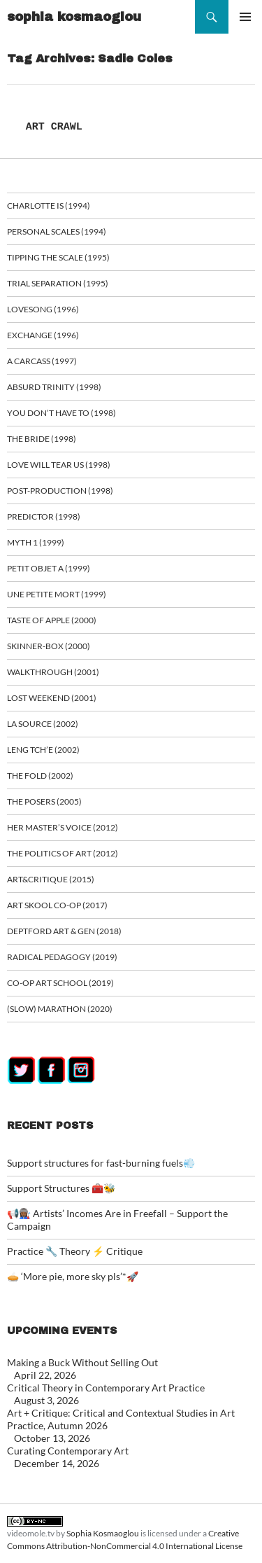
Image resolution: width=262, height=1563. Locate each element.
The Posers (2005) (44, 801)
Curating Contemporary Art (68, 1451)
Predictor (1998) (43, 516)
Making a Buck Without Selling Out (82, 1362)
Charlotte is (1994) (48, 205)
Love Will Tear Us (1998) (58, 464)
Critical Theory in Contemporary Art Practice (106, 1388)
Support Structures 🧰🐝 (61, 1188)
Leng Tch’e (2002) (43, 749)
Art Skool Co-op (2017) (57, 905)
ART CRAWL (54, 127)
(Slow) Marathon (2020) (59, 1008)
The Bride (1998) (41, 438)
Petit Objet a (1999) (48, 568)
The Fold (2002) (40, 775)
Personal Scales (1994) (56, 231)
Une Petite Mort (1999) (56, 594)
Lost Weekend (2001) (51, 698)
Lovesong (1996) (43, 309)
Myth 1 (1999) (35, 542)
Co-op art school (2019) (60, 983)
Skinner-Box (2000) (48, 646)
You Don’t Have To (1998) (61, 413)
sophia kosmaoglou (74, 17)
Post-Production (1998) (60, 490)
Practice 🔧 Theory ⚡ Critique (75, 1251)
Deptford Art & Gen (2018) (64, 931)
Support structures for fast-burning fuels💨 (101, 1163)
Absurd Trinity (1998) (54, 387)
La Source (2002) (42, 723)
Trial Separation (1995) (57, 283)
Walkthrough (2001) (53, 672)
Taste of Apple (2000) (51, 620)
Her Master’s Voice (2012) (62, 827)
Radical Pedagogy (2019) (62, 957)
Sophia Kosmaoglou (102, 1533)
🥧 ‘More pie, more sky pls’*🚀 (72, 1276)
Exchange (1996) (43, 335)
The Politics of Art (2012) (62, 853)
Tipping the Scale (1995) (58, 257)
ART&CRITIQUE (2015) (50, 879)
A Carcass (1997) (42, 361)
